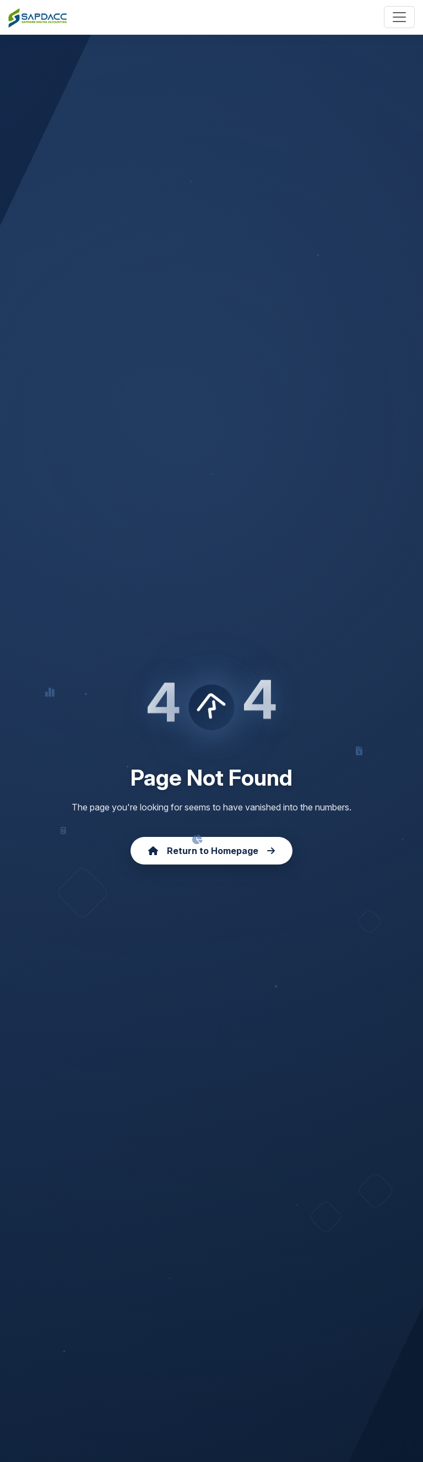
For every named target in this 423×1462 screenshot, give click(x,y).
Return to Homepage (211, 850)
